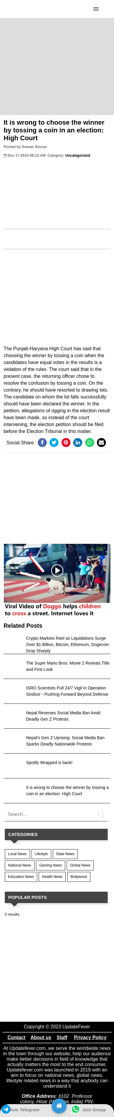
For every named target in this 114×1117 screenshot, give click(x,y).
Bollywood (78, 877)
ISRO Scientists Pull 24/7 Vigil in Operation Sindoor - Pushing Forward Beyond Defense (67, 691)
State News (65, 854)
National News (19, 865)
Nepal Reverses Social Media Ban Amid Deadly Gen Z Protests (63, 715)
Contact (17, 1037)
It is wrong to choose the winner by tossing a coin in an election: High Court (54, 130)
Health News (52, 877)
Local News (17, 854)
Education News (21, 877)
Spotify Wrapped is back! (49, 762)
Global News (80, 865)
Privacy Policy (90, 1037)
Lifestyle (41, 854)
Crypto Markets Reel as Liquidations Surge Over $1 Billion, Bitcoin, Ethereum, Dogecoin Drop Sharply (67, 644)
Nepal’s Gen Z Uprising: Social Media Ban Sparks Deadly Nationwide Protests (65, 740)
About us (41, 1037)
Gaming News (50, 865)
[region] (57, 66)
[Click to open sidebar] (96, 9)
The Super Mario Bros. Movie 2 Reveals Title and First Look (68, 666)
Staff (62, 1037)
